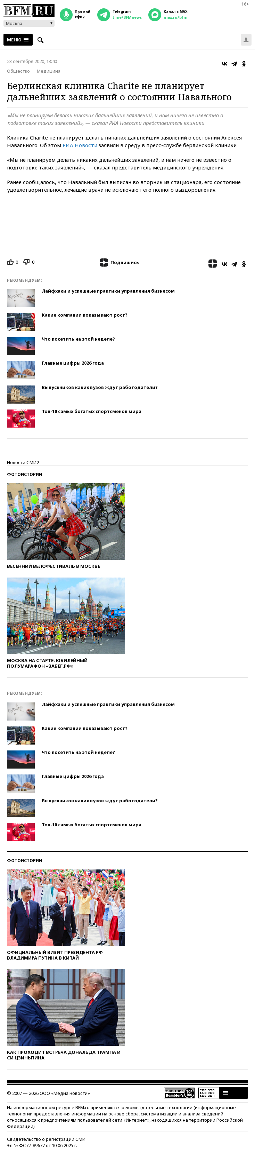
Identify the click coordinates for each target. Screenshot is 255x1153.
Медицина (48, 71)
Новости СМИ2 (23, 462)
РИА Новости (80, 145)
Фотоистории (24, 474)
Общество (18, 71)
